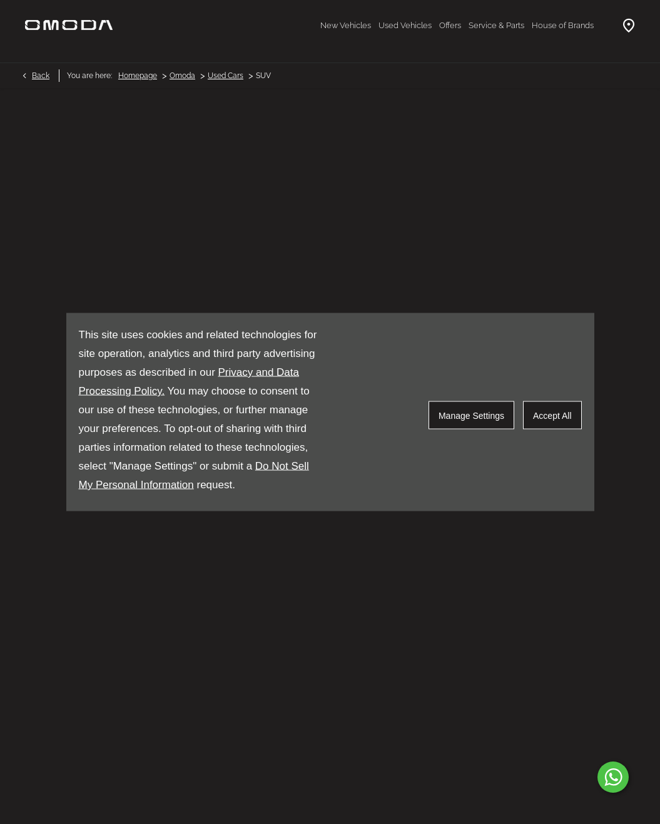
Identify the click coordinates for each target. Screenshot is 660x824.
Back (40, 75)
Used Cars (225, 75)
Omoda (182, 75)
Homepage (137, 75)
